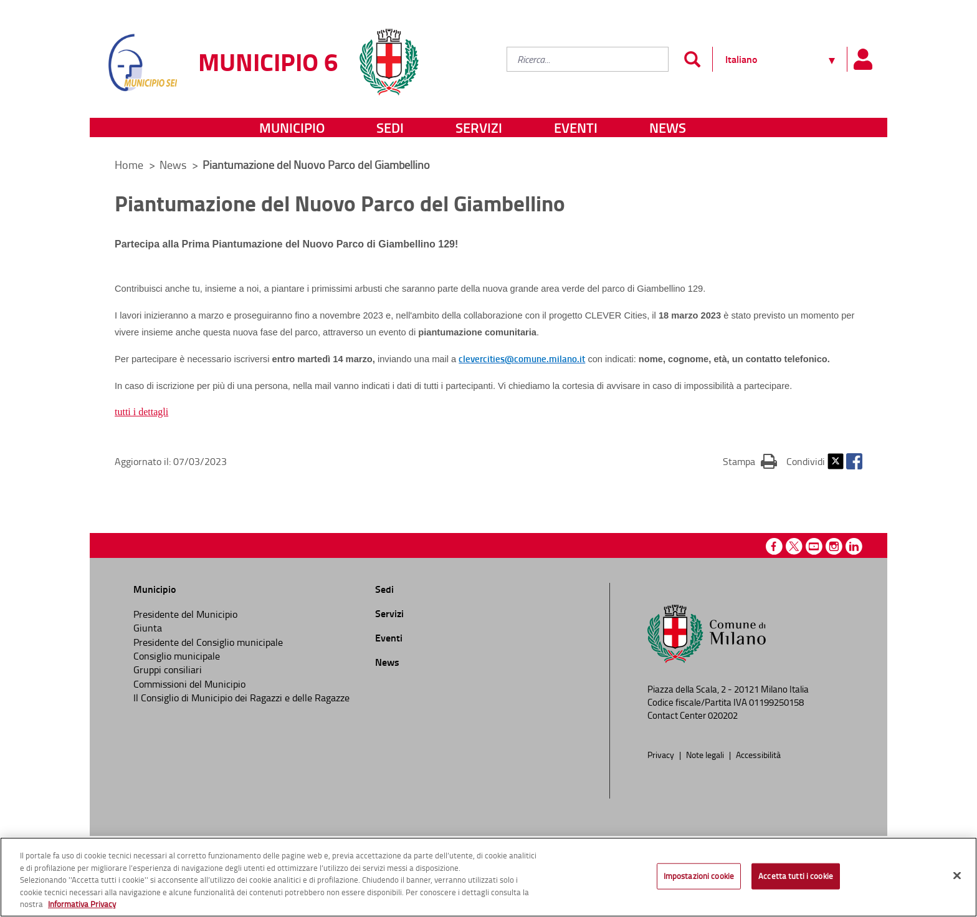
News (667, 127)
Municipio (292, 127)
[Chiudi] (957, 876)
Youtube (814, 546)
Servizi (478, 127)
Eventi (576, 127)
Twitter (835, 461)
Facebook (854, 461)
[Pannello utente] (862, 59)
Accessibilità (758, 754)
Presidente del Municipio (185, 614)
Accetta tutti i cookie (795, 875)
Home (129, 164)
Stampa (750, 460)
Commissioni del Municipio (189, 684)
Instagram (834, 546)
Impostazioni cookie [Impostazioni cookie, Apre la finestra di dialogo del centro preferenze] (699, 875)
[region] (488, 877)
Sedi (390, 127)
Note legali (706, 754)
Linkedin (854, 546)
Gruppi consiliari (167, 669)
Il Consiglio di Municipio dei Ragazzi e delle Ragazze (241, 697)
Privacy (661, 754)
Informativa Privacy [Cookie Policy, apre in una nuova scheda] (82, 904)
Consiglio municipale (176, 656)
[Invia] (692, 59)
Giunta (147, 628)
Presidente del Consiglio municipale (208, 642)
